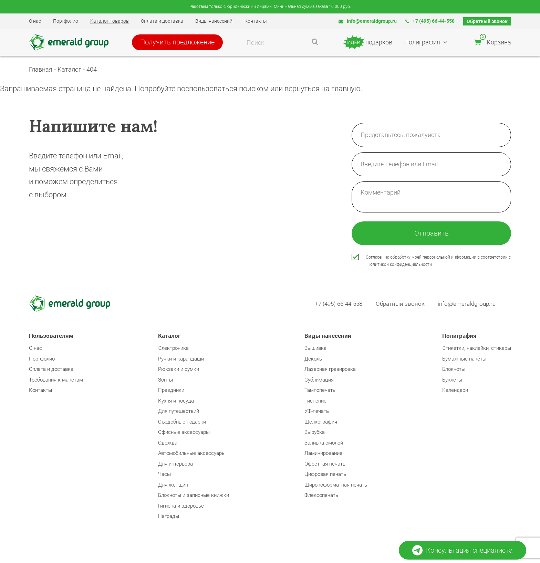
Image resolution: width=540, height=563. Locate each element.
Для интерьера (175, 464)
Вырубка (314, 433)
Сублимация (319, 380)
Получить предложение (179, 42)
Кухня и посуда (176, 401)
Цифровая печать (325, 475)
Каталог (69, 69)
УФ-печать (316, 412)
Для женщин (173, 485)
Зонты (165, 380)
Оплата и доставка (162, 21)
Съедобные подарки (182, 422)
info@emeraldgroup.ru (368, 21)
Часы (164, 475)
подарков (367, 42)
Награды (168, 517)
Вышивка (315, 349)
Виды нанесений (213, 21)
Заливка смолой (323, 443)
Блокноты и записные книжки (193, 496)
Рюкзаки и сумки (178, 370)
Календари (455, 391)
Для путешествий (178, 412)
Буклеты (452, 380)
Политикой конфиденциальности (399, 264)
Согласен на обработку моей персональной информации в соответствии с (438, 261)
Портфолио (65, 21)
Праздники (171, 391)
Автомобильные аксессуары (192, 454)
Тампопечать (319, 391)
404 (91, 69)
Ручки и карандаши (181, 359)
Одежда (167, 443)
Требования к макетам (56, 380)
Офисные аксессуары (184, 433)
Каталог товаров (109, 21)
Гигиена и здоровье (181, 506)
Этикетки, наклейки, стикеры (476, 349)
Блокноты (453, 370)
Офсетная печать (324, 464)
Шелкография (320, 422)
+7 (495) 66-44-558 (430, 21)
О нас (35, 21)
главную (346, 88)
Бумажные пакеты (464, 359)
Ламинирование (323, 454)
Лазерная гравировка (330, 370)
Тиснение (315, 401)
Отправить (431, 233)
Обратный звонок (487, 21)
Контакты (256, 21)
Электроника (173, 349)
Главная (40, 69)
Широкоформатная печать (335, 485)
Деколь (313, 359)
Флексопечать (321, 496)
